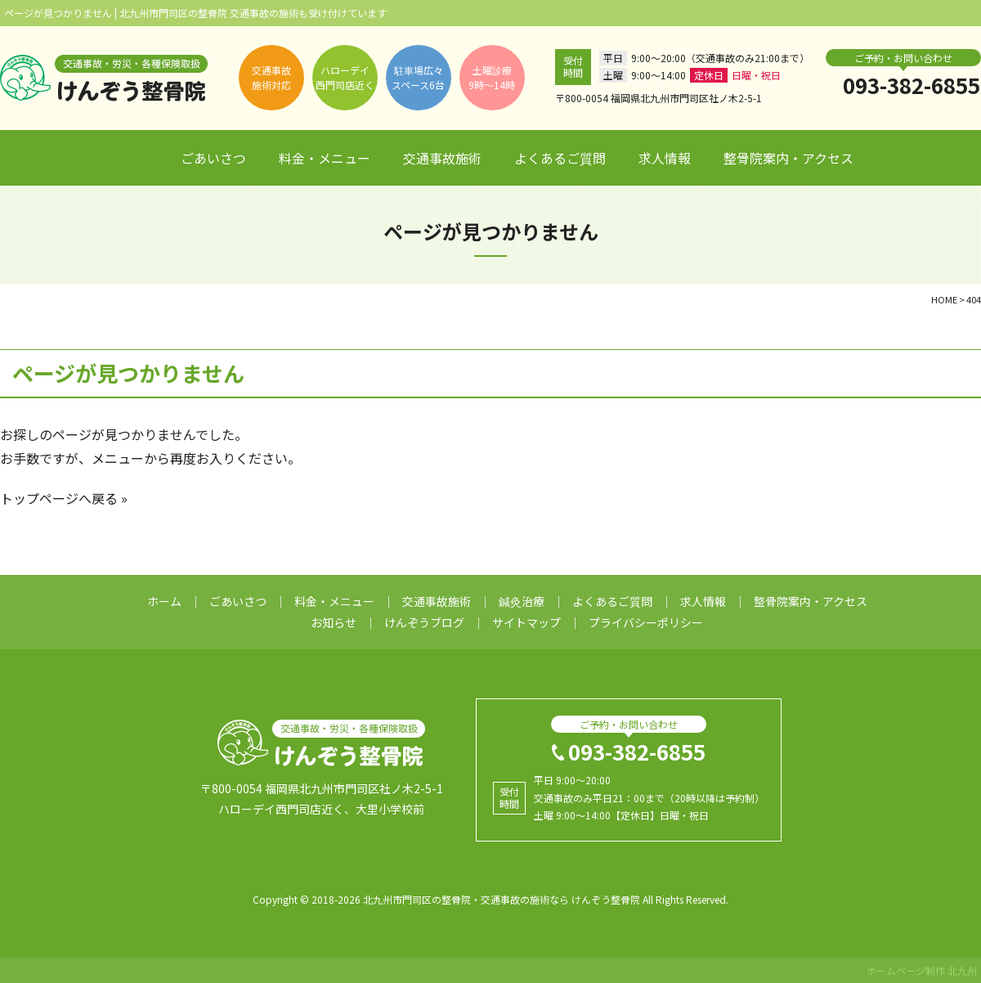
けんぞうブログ (424, 622)
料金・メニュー (324, 158)
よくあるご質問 (560, 158)
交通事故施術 (442, 158)
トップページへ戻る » (64, 498)
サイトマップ (526, 622)
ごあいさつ (213, 158)
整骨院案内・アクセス (788, 158)
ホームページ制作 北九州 (922, 970)
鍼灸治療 (521, 601)
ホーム (138, 158)
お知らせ (333, 622)
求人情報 (664, 158)
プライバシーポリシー (646, 622)
